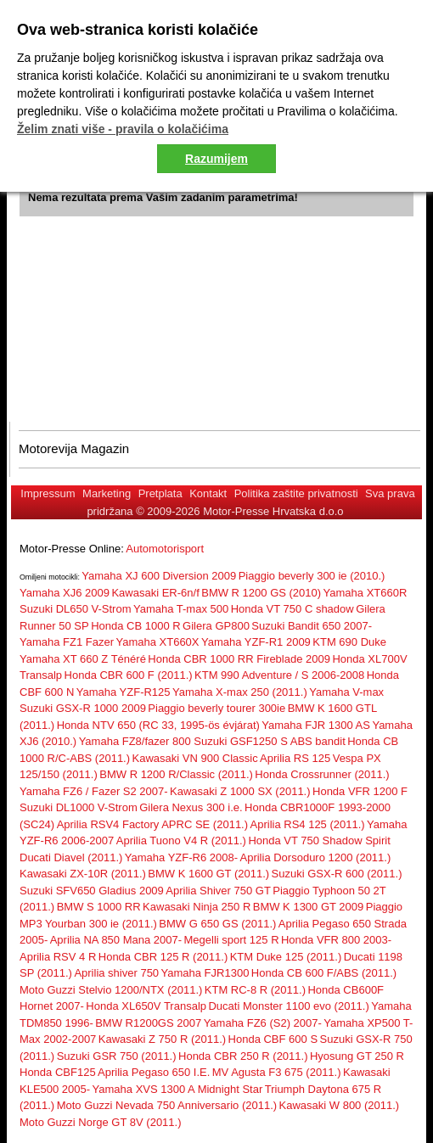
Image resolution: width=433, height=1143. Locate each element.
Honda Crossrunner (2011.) (322, 774)
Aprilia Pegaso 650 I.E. (154, 1072)
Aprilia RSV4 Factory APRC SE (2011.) (152, 824)
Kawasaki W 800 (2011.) (339, 1105)
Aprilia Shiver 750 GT (218, 890)
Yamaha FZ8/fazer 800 (136, 741)
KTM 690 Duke (349, 642)
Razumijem (216, 158)
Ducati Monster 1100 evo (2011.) (288, 1006)
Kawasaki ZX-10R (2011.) (83, 873)
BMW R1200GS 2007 (148, 1023)
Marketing (106, 493)
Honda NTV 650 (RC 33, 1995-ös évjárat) (158, 725)
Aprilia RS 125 (295, 758)
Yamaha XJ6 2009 (65, 592)
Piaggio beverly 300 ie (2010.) (312, 575)
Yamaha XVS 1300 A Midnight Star (178, 1089)
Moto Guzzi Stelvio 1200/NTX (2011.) (111, 989)
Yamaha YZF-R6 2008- (181, 857)
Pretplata (160, 493)
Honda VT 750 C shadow (292, 608)
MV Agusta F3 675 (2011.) (276, 1072)
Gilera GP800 (216, 625)
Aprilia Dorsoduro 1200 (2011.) (315, 857)
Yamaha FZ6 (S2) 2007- (263, 1023)
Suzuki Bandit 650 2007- (311, 625)
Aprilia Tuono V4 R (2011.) (181, 840)
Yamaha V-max (346, 692)
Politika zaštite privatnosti (296, 493)
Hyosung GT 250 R (357, 1056)
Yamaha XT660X (157, 642)
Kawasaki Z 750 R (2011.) (162, 1039)
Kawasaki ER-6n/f (155, 592)
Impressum (47, 493)
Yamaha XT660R (365, 592)
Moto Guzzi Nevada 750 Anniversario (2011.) (167, 1105)
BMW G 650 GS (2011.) (217, 923)
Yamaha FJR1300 (205, 973)
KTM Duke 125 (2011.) (286, 956)
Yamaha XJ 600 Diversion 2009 (159, 575)
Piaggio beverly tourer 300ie (216, 708)
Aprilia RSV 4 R (58, 956)
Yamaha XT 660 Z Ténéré (83, 659)
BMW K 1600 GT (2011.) (208, 873)
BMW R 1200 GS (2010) (261, 592)
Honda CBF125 (58, 1072)
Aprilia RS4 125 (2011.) (307, 824)
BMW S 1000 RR (99, 906)
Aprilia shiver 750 (116, 973)
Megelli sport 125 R (231, 939)
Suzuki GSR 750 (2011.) (117, 1056)
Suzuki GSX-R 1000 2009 (83, 708)
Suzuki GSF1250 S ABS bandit (270, 741)
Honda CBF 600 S (273, 1039)
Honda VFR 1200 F (360, 791)
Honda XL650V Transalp (146, 1006)
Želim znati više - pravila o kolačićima (122, 129)
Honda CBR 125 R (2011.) (163, 956)
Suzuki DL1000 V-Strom (79, 807)
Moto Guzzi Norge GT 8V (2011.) (101, 1122)
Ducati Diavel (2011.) (71, 857)
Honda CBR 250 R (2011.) (242, 1056)
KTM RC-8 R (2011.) (255, 989)
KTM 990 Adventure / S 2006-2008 (279, 675)
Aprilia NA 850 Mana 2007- (116, 939)
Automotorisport (165, 548)
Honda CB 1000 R (136, 625)
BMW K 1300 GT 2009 (308, 906)
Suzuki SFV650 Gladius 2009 (92, 890)
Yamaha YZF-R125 (123, 692)
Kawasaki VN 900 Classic (195, 758)
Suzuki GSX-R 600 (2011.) (337, 873)
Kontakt (208, 493)
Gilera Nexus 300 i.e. (190, 807)
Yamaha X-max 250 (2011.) (239, 692)
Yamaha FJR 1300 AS (315, 725)
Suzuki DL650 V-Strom (76, 608)
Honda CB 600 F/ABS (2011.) (323, 973)
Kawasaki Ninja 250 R (196, 906)
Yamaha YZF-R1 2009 (256, 642)
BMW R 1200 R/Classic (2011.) (176, 774)
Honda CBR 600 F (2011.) (129, 675)
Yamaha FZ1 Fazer (67, 642)
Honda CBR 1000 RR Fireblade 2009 (239, 659)
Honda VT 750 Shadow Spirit (319, 840)
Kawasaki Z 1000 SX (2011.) (240, 791)
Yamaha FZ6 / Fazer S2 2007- (94, 791)
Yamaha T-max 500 (180, 608)
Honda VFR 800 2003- (336, 939)
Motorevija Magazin (74, 448)
